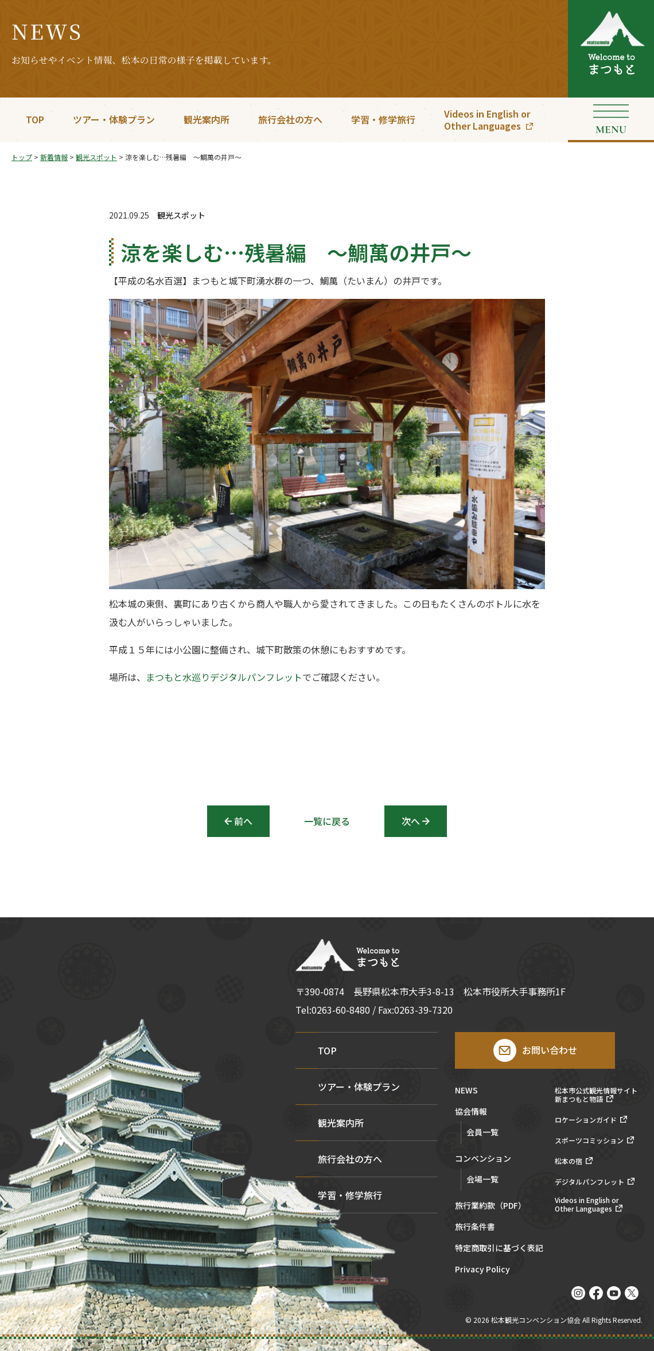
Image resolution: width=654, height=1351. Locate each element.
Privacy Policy (482, 1270)
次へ (411, 821)
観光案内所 (206, 119)
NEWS (466, 1091)
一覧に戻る (327, 821)
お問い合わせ (549, 1050)
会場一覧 (482, 1179)
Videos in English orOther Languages (487, 120)
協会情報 (471, 1112)
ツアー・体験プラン (114, 119)
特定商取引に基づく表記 (499, 1248)
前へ (243, 821)
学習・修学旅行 (383, 119)
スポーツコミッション (589, 1140)
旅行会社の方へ (290, 119)
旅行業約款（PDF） (490, 1206)
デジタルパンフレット (589, 1181)
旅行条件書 (475, 1227)
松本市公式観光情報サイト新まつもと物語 (596, 1095)
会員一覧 (482, 1132)
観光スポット (181, 215)
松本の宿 (568, 1161)
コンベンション (483, 1159)
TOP (35, 119)
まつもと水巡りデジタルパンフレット (224, 678)
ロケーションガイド (586, 1119)
